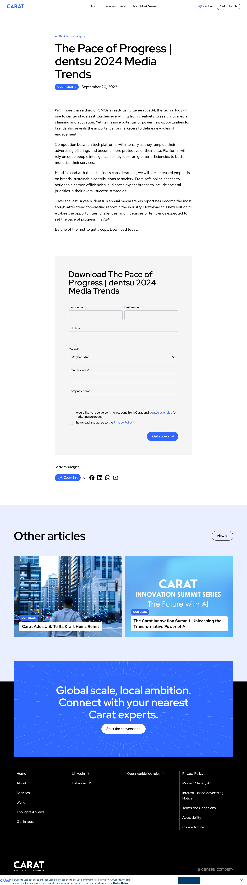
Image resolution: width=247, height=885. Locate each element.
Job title (74, 328)
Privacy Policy (123, 423)
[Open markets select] (205, 6)
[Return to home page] (15, 6)
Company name (80, 391)
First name (76, 307)
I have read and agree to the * (104, 423)
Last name (131, 307)
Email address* (79, 370)
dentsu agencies (160, 413)
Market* (74, 349)
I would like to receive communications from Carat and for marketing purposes (126, 415)
